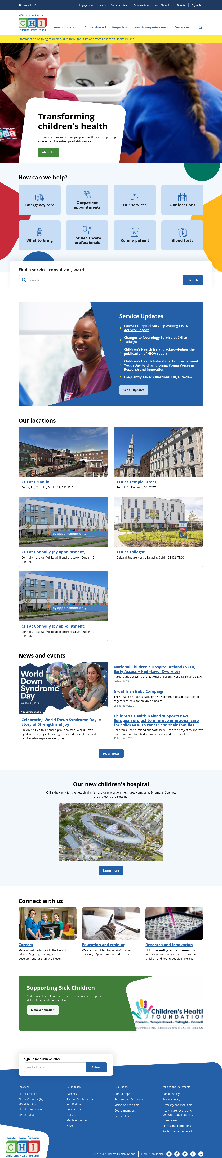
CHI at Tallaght (131, 552)
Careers (115, 5)
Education (102, 5)
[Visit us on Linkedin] (185, 1154)
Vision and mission (126, 1105)
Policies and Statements (176, 1086)
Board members (125, 1110)
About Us (166, 5)
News (155, 5)
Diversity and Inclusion (177, 1105)
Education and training (103, 944)
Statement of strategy (128, 1099)
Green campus (172, 1120)
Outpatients (120, 27)
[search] (200, 27)
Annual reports (124, 1094)
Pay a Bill (196, 5)
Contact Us (73, 1109)
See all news (111, 754)
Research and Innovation (169, 944)
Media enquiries (76, 1120)
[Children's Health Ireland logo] (33, 22)
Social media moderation (178, 1131)
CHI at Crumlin (35, 481)
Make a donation (43, 1010)
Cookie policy (171, 1094)
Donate (181, 5)
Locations (24, 1086)
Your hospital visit (66, 27)
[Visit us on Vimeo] (200, 1154)
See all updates (133, 390)
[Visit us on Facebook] (177, 1154)
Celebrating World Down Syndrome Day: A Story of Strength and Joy (61, 721)
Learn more (111, 870)
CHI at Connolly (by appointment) (53, 552)
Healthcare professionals (151, 27)
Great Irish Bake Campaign (139, 691)
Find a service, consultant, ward (51, 269)
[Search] (193, 280)
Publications (121, 1086)
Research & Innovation (136, 5)
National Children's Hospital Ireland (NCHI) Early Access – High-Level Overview (154, 669)
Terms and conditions (176, 1126)
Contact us (181, 27)
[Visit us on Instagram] (193, 1154)
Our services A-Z (95, 27)
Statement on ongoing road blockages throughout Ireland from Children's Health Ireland (76, 39)
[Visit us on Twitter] (169, 1154)
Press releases (123, 1116)
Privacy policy (171, 1099)
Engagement (86, 5)
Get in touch (73, 1086)
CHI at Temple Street (136, 481)
